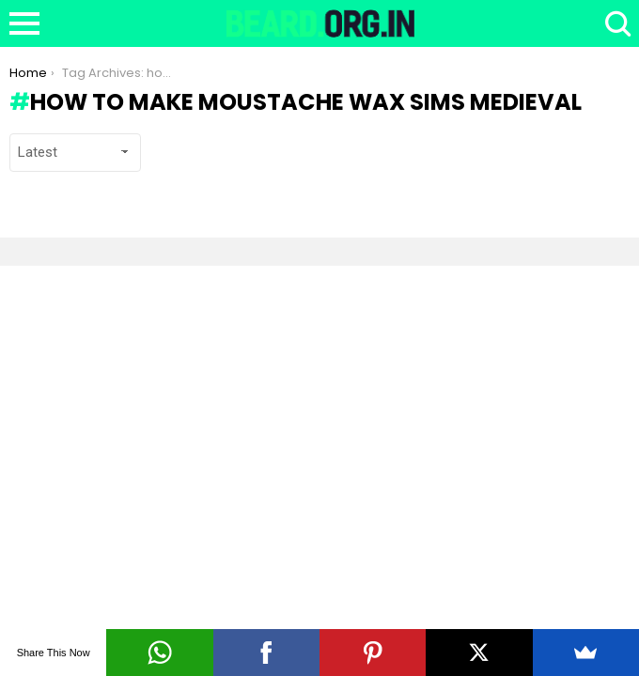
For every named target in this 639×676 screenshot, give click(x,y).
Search (615, 23)
